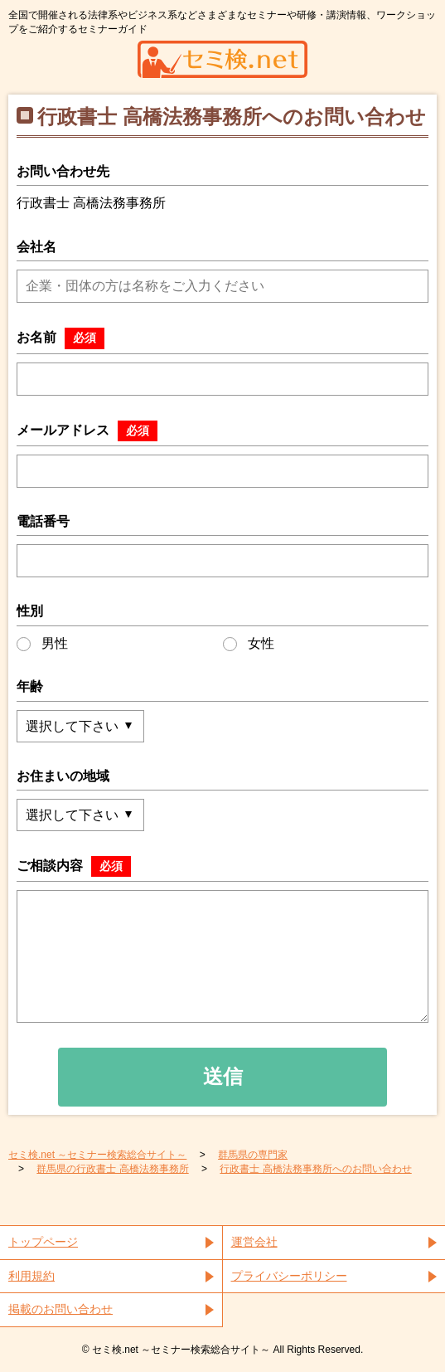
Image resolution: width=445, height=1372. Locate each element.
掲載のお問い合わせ (60, 1309)
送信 (223, 1076)
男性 (42, 643)
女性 (248, 643)
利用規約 (31, 1275)
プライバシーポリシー (289, 1275)
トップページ (43, 1241)
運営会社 (254, 1241)
